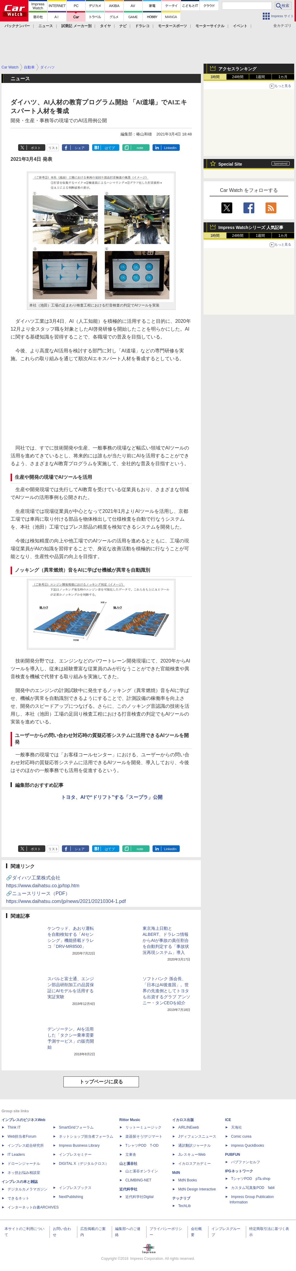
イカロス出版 (183, 1120)
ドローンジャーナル (24, 1163)
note (140, 148)
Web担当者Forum (22, 1136)
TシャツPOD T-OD (142, 1145)
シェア (80, 148)
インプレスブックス (75, 1188)
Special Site (230, 164)
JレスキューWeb (191, 1154)
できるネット (18, 1198)
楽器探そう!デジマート (143, 1136)
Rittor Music (129, 1120)
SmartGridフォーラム (76, 1127)
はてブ (110, 148)
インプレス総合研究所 (26, 1145)
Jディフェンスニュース (197, 1136)
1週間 (260, 77)
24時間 (237, 77)
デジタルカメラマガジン (27, 1189)
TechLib (184, 1206)
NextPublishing (71, 1197)
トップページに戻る (101, 1081)
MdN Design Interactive (197, 1189)
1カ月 (283, 77)
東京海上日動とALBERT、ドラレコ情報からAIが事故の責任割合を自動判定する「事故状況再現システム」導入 (166, 940)
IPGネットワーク (239, 1171)
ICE (228, 1120)
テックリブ (181, 1198)
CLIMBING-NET (138, 1180)
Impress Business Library (79, 1145)
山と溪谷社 (128, 1163)
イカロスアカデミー (194, 1163)
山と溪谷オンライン (141, 1171)
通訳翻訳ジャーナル (194, 1145)
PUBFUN (232, 1154)
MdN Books (187, 1180)
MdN (176, 1173)
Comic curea (241, 1136)
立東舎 (130, 1154)
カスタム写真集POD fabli (253, 1188)
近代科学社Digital (139, 1197)
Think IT (14, 1127)
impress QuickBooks (247, 1145)
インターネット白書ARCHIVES (33, 1207)
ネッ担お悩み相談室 (24, 1173)
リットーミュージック (143, 1127)
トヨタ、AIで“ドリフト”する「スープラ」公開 (111, 797)
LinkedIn (170, 148)
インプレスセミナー (75, 1154)
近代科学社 (128, 1189)
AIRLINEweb (188, 1127)
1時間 (215, 77)
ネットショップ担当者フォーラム (86, 1136)
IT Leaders (16, 1154)
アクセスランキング (237, 68)
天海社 (236, 1127)
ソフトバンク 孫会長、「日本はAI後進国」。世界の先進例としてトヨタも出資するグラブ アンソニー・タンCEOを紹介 (166, 990)
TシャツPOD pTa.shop (250, 1179)
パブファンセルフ (245, 1162)
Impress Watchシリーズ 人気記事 (250, 227)
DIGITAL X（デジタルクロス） (84, 1163)
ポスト (36, 148)
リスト (53, 148)
